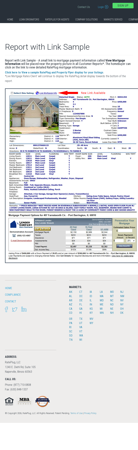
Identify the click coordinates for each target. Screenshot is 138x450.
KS (91, 308)
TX (80, 319)
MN (102, 312)
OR (70, 319)
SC (70, 331)
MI (101, 308)
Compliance (13, 294)
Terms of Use (76, 413)
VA (80, 327)
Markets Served (113, 19)
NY (122, 304)
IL (91, 300)
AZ (70, 304)
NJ (121, 292)
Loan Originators (29, 19)
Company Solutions (86, 19)
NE (111, 308)
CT (80, 292)
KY (91, 312)
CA (70, 308)
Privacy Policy (90, 413)
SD (70, 335)
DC (81, 296)
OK (121, 312)
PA (70, 323)
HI (80, 312)
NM (122, 296)
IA (91, 292)
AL (70, 296)
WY (91, 323)
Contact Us (84, 7)
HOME (8, 288)
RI (70, 327)
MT (112, 296)
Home (10, 19)
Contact (10, 301)
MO (112, 292)
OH (122, 308)
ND (112, 304)
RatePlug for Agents (57, 19)
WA (81, 335)
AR (70, 300)
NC (111, 300)
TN (70, 339)
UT (80, 323)
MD (102, 300)
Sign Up (123, 5)
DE (80, 300)
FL (80, 304)
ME (101, 304)
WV (91, 319)
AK (70, 292)
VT (80, 331)
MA (101, 296)
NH (112, 312)
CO (70, 312)
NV (122, 300)
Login (101, 7)
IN (91, 304)
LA (101, 292)
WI (80, 339)
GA (80, 308)
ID (91, 296)
